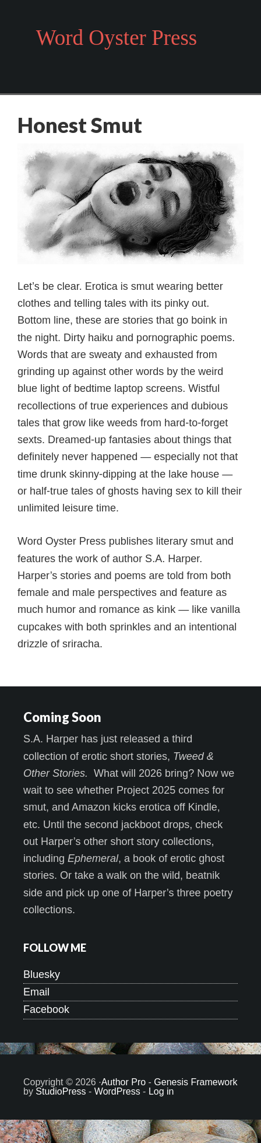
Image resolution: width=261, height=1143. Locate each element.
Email (36, 992)
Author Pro (123, 1082)
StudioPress (61, 1091)
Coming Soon (62, 717)
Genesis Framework (195, 1082)
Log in (161, 1091)
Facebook (46, 1009)
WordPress (117, 1091)
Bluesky (41, 974)
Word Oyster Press (116, 38)
